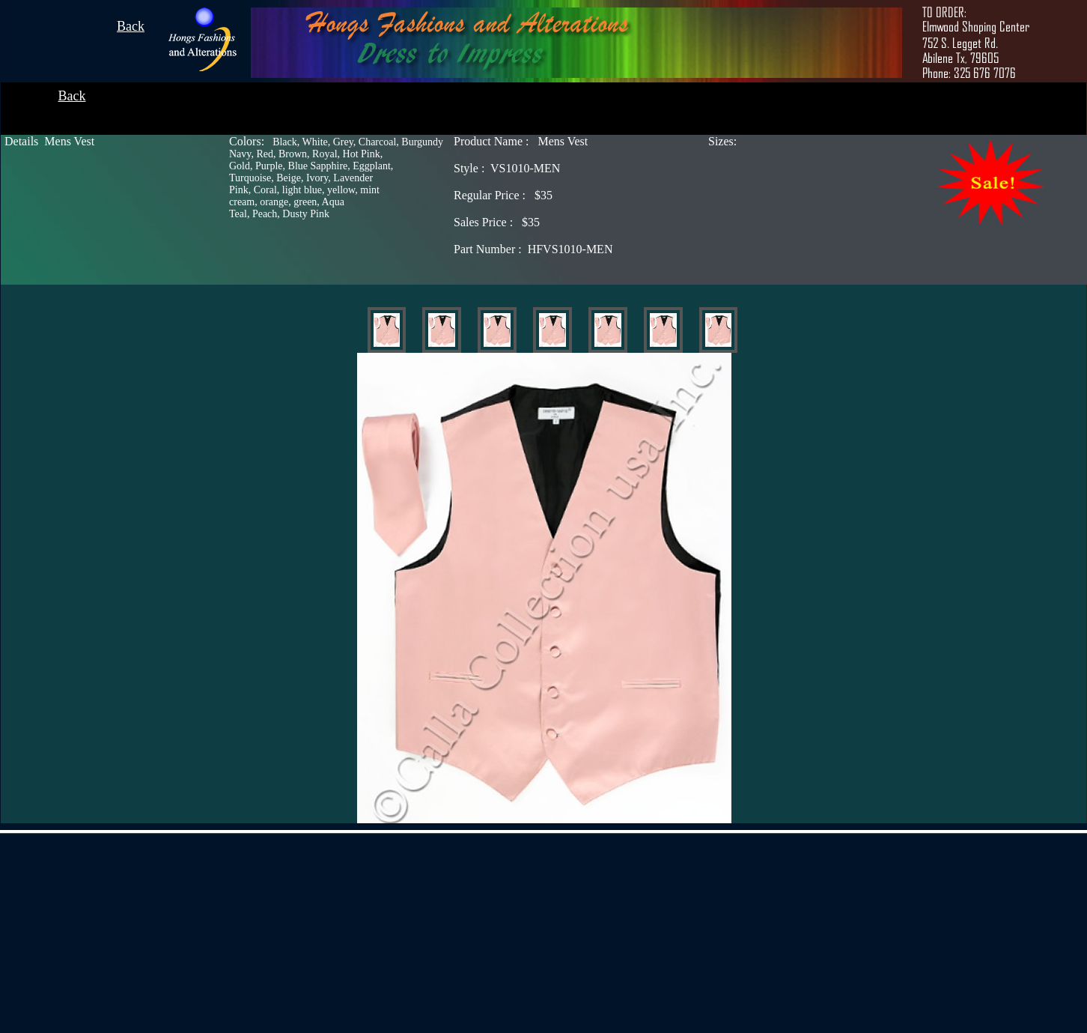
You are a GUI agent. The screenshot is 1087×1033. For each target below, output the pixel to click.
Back (130, 26)
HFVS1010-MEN (533, 249)
